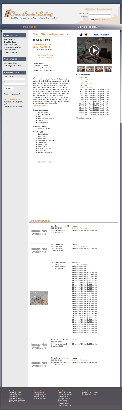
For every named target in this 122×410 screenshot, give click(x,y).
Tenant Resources (10, 52)
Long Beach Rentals (64, 405)
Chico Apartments (15, 394)
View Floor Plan (86, 79)
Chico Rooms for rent (16, 398)
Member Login (11, 72)
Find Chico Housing (16, 391)
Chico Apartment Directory (17, 400)
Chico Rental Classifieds (12, 47)
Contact (85, 391)
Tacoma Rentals (63, 404)
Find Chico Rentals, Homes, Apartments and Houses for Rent (34, 18)
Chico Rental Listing (31, 13)
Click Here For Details (79, 228)
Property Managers (40, 394)
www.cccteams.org (39, 106)
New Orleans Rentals (65, 394)
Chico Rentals (62, 400)
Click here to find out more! (13, 106)
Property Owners (39, 393)
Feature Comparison (40, 396)
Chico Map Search (10, 42)
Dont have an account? (104, 9)
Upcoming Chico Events (12, 66)
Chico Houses (13, 396)
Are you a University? (12, 99)
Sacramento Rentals (64, 402)
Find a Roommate (10, 50)
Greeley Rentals (63, 396)
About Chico (10, 59)
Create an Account (40, 398)
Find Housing (11, 35)
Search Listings (9, 39)
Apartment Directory (11, 44)
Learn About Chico (10, 63)
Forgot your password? (101, 19)
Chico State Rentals (64, 393)
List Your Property (90, 9)
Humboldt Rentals (64, 398)
